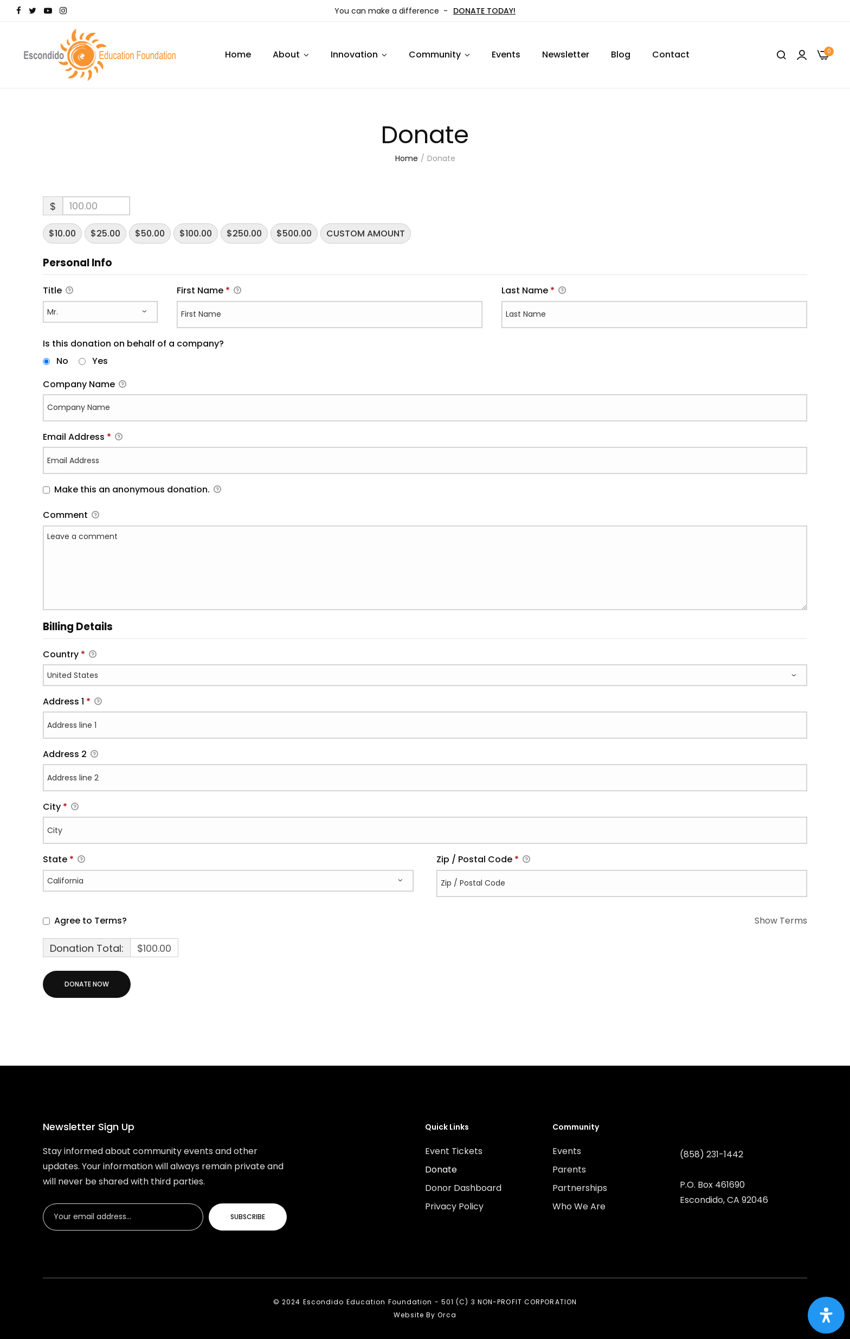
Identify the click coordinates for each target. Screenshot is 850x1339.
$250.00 (244, 233)
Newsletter (565, 54)
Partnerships (579, 1188)
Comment (71, 515)
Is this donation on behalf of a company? (133, 343)
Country (69, 654)
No (62, 361)
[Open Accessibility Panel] (826, 1315)
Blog (620, 54)
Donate (441, 1169)
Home (238, 54)
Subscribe (247, 1216)
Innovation (354, 54)
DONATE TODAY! (484, 10)
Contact (671, 54)
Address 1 (72, 702)
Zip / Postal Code (483, 860)
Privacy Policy (454, 1206)
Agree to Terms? (90, 920)
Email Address (83, 437)
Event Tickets (453, 1151)
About (286, 54)
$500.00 (294, 233)
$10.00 (62, 233)
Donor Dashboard (463, 1188)
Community (435, 54)
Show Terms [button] (781, 920)
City (61, 807)
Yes (100, 361)
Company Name (84, 385)
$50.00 (150, 233)
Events (506, 54)
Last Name (533, 291)
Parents (569, 1169)
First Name (209, 291)
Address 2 (70, 754)
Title (58, 291)
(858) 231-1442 (711, 1154)
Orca (446, 1314)
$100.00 (195, 233)
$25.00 (105, 233)
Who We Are (579, 1206)
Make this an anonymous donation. (132, 490)
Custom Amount (365, 233)
